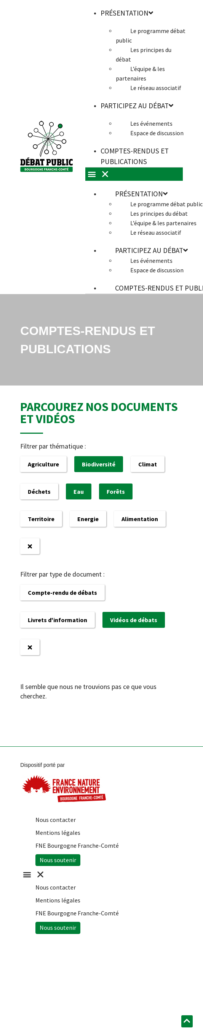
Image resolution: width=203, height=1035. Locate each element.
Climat (147, 464)
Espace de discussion (157, 133)
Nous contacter (55, 819)
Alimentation (139, 519)
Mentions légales (57, 832)
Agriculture (43, 464)
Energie (88, 519)
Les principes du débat (143, 54)
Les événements (151, 123)
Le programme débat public (150, 35)
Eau (79, 491)
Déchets (39, 491)
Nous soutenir (58, 860)
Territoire (41, 519)
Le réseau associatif (155, 88)
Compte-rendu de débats (62, 592)
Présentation (141, 193)
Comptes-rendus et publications (135, 156)
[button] (97, 874)
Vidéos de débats (133, 620)
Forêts (116, 491)
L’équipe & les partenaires (140, 73)
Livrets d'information (57, 620)
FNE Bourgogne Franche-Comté (77, 845)
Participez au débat (137, 105)
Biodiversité (98, 464)
